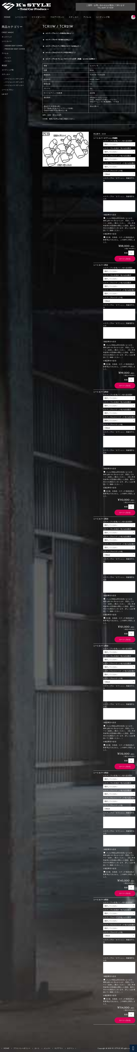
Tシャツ (8, 58)
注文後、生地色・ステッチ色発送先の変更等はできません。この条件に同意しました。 (119, 240)
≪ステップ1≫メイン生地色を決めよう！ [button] (58, 33)
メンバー (47, 1048)
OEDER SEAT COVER (13, 46)
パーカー (8, 61)
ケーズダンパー (39, 17)
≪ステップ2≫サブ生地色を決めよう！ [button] (57, 40)
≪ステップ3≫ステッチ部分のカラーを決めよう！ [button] (61, 46)
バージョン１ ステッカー (14, 79)
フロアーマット (57, 17)
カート (37, 1048)
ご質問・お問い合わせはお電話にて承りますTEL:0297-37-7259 (105, 7)
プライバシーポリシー (21, 1048)
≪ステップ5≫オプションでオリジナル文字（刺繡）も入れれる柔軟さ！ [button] (69, 59)
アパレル (87, 17)
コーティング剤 (103, 17)
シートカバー (21, 17)
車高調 (4, 66)
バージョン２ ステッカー (14, 82)
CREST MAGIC (8, 32)
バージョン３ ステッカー (14, 85)
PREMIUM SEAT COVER (15, 49)
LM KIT (5, 94)
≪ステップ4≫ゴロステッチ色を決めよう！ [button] (59, 52)
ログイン (70, 1048)
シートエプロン (8, 90)
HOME (7, 17)
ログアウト (59, 1048)
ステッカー (74, 17)
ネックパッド (7, 37)
